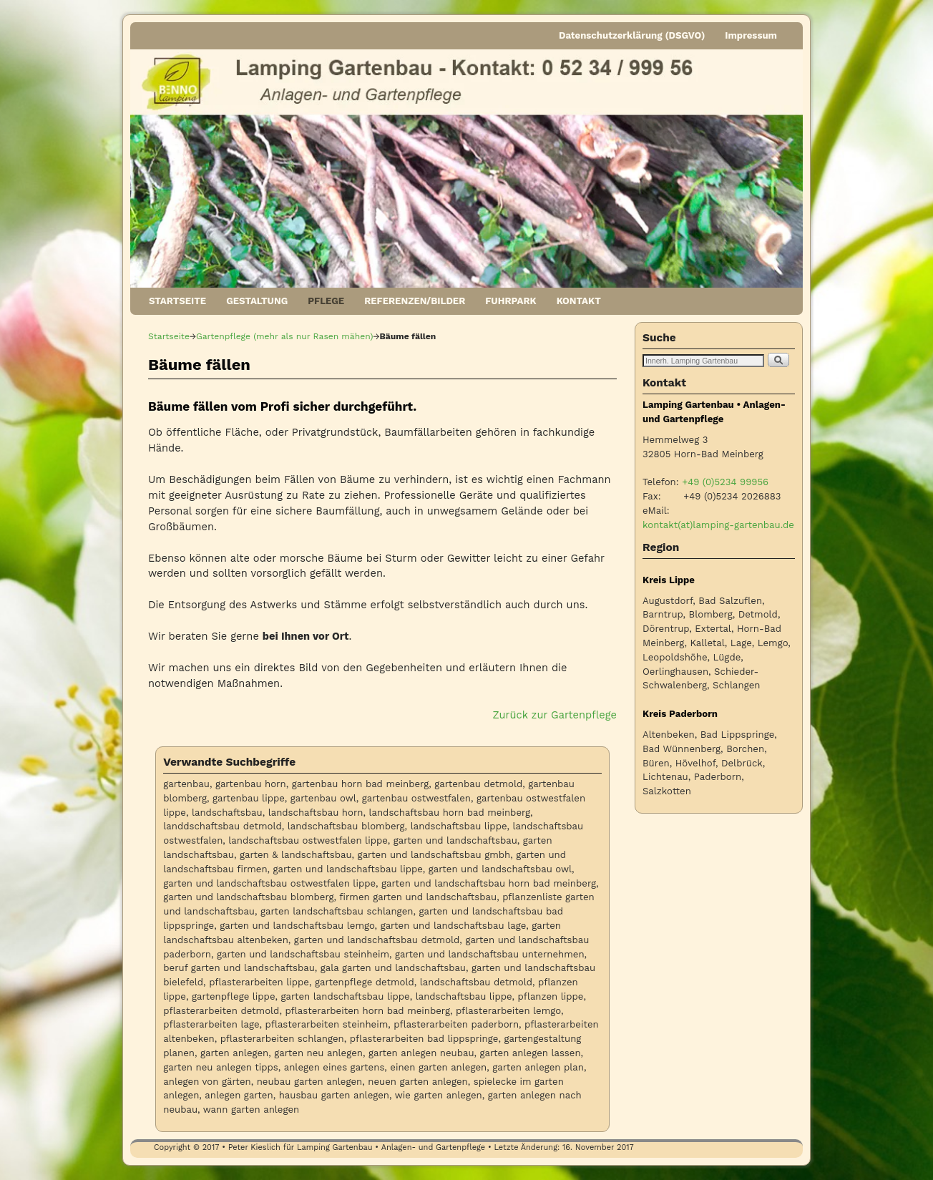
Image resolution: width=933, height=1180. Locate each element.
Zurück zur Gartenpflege (555, 714)
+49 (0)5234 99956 (725, 482)
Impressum (751, 35)
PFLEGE (326, 301)
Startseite (169, 336)
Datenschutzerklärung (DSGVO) (632, 35)
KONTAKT (579, 301)
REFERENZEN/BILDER (414, 301)
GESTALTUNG (257, 301)
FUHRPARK (510, 301)
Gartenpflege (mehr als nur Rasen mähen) (284, 336)
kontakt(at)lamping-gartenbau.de (718, 525)
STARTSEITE (177, 301)
